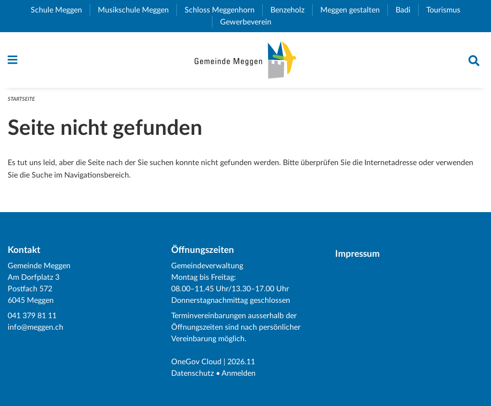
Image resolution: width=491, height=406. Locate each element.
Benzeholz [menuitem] (291, 10)
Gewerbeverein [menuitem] (249, 22)
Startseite (21, 99)
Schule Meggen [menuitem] (60, 10)
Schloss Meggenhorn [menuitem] (223, 10)
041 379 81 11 (32, 316)
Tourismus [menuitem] (447, 10)
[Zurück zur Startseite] (245, 60)
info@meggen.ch (35, 327)
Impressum (357, 254)
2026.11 (241, 362)
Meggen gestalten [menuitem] (353, 10)
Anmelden (239, 373)
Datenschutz (192, 373)
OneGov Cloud (196, 362)
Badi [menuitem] (407, 10)
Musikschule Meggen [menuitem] (137, 10)
